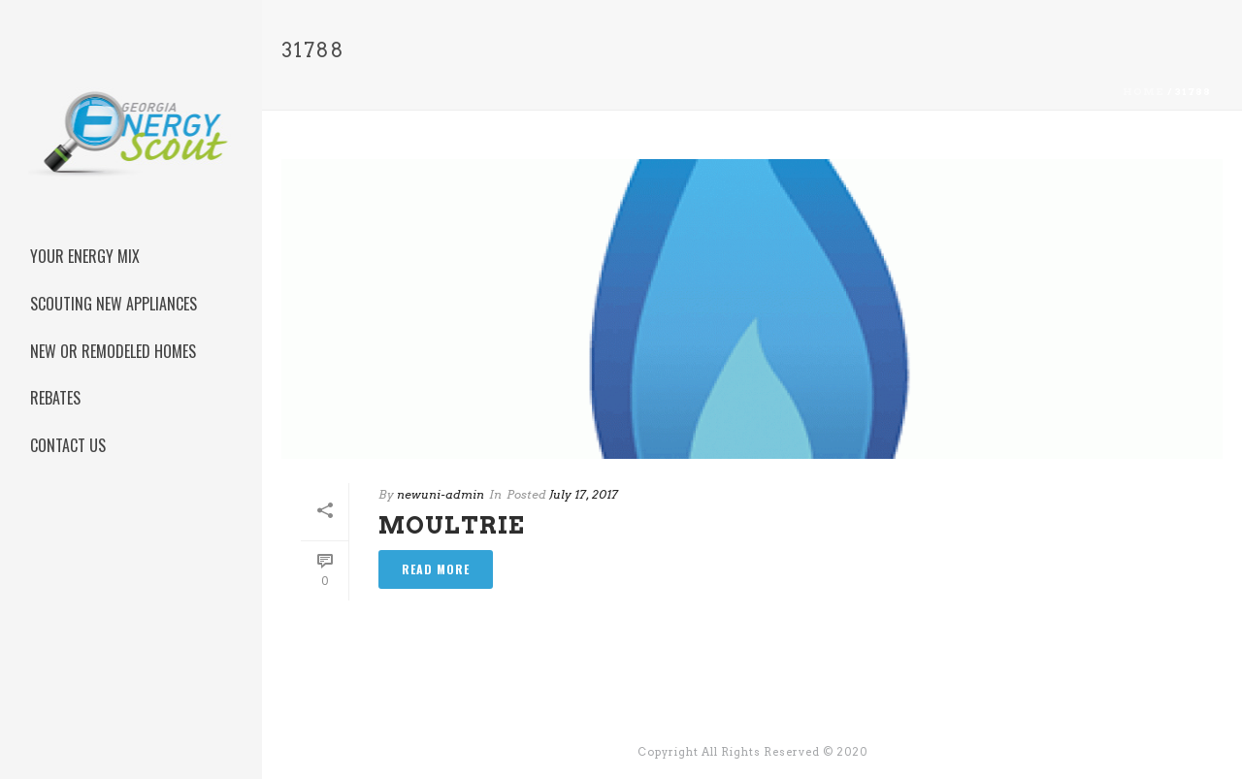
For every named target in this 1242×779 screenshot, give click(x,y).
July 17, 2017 (583, 494)
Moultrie (451, 525)
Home (1143, 91)
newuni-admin (440, 494)
